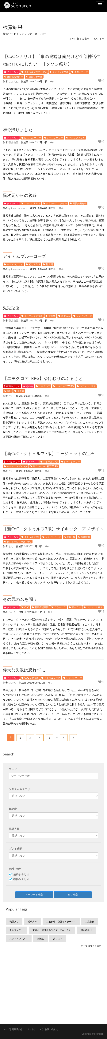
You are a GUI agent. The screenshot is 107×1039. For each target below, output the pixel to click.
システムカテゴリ (19, 789)
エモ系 (20, 391)
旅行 (9, 391)
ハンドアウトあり (19, 938)
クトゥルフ (12, 72)
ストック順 (73, 38)
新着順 (85, 38)
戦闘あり (14, 921)
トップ (6, 1029)
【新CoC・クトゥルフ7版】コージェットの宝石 (49, 453)
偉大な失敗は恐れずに (24, 670)
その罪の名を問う (20, 599)
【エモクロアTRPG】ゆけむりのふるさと (43, 378)
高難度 (40, 938)
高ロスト (57, 938)
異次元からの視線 (20, 195)
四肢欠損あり (79, 203)
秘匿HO (71, 537)
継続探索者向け (15, 77)
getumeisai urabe (18, 208)
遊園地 (51, 316)
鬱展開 (49, 264)
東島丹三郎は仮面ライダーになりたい (51, 930)
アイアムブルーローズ (24, 256)
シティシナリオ (60, 72)
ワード (13, 769)
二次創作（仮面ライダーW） (61, 921)
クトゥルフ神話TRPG (35, 72)
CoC (26, 607)
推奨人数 (14, 828)
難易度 (13, 809)
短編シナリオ (35, 77)
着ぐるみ (65, 316)
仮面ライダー (16, 930)
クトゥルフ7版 (50, 461)
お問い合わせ (52, 1029)
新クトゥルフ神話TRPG (45, 466)
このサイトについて (33, 1029)
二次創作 (89, 921)
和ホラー (76, 607)
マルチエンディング (17, 466)
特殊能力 (85, 537)
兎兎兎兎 (11, 307)
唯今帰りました (18, 129)
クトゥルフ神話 (52, 678)
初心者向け (34, 264)
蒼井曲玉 (13, 142)
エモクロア (44, 386)
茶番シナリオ (81, 72)
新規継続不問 (41, 607)
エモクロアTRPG (65, 386)
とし (11, 395)
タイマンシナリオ (33, 316)
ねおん (12, 612)
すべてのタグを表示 (89, 946)
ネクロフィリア (77, 137)
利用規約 (16, 1029)
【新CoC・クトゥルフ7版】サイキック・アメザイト (53, 529)
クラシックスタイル (56, 203)
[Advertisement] (53, 978)
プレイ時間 (15, 848)
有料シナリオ (13, 386)
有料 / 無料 (15, 868)
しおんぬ (13, 81)
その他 (29, 386)
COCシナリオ (31, 678)
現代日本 (32, 921)
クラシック (60, 607)
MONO (12, 682)
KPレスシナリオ (32, 137)
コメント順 (98, 38)
